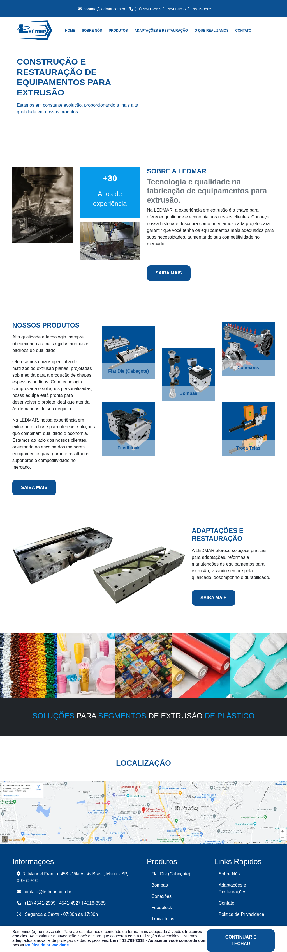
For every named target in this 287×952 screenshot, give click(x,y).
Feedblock (161, 907)
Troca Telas (162, 918)
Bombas (159, 885)
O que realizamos (211, 30)
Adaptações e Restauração (161, 30)
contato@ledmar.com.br (44, 891)
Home (70, 30)
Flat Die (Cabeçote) (170, 873)
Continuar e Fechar (240, 940)
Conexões (161, 896)
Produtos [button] (118, 30)
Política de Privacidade (241, 914)
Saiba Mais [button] (169, 273)
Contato (243, 30)
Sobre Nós (92, 30)
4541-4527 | (71, 903)
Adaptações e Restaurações (232, 888)
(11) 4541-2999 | (41, 903)
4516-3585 (95, 903)
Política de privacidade (47, 945)
